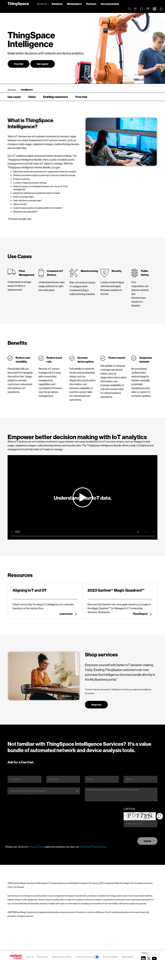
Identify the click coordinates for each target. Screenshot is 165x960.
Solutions (57, 3)
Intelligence (27, 89)
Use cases (14, 97)
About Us (30, 957)
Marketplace (74, 3)
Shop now (96, 704)
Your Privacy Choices (83, 957)
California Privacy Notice (92, 846)
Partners (91, 3)
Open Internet (127, 957)
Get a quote (42, 64)
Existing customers (55, 97)
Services (42, 3)
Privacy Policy (35, 846)
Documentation (110, 3)
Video (32, 97)
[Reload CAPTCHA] (160, 816)
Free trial (18, 64)
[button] (148, 9)
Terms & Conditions (110, 957)
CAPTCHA (129, 808)
